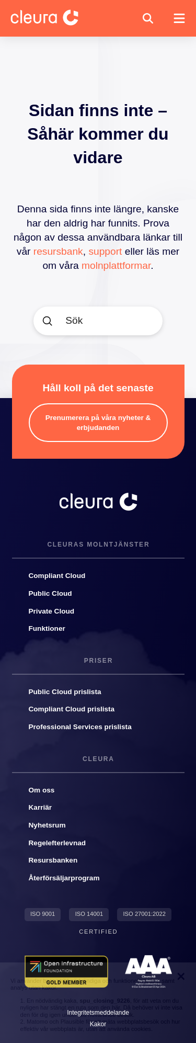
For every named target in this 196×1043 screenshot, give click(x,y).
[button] (147, 18)
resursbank (58, 251)
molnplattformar (116, 265)
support (105, 251)
